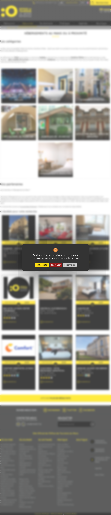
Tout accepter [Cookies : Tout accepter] (41, 265)
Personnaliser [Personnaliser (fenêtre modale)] (69, 265)
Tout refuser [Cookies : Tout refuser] (56, 265)
